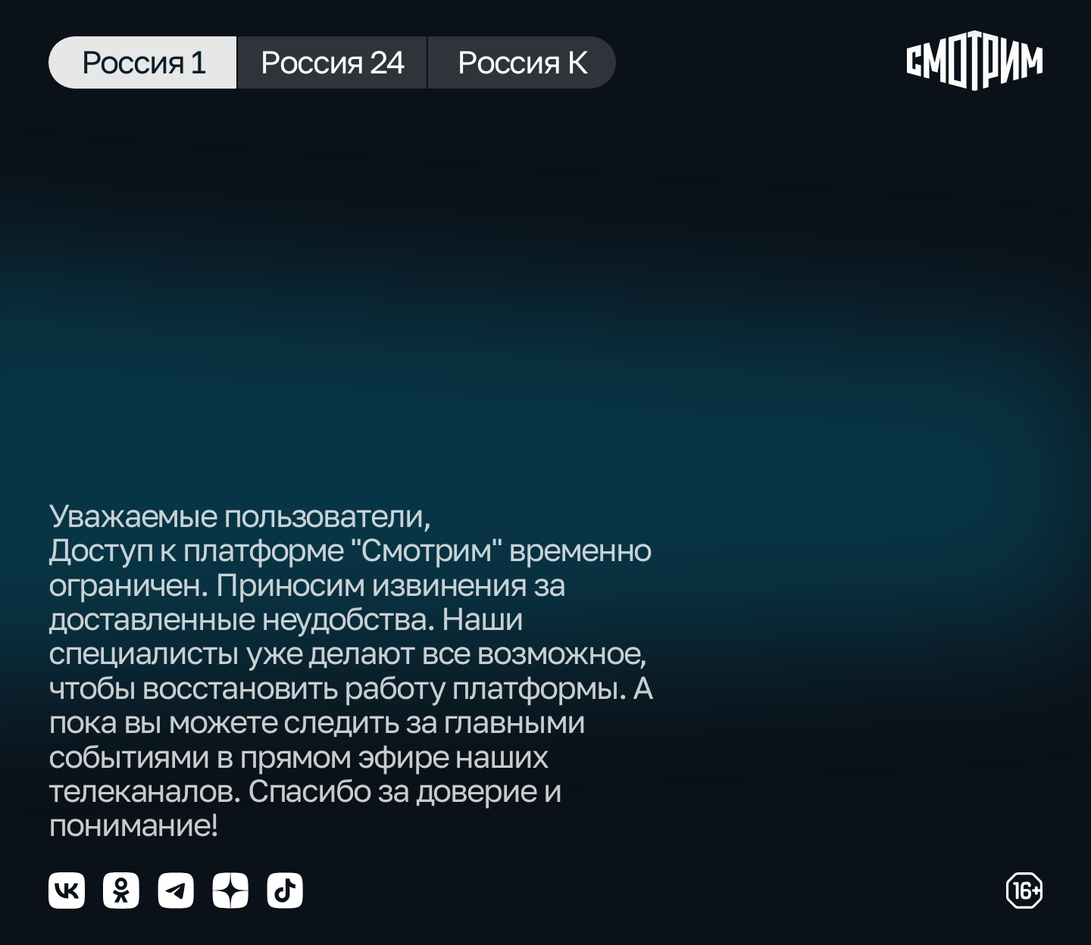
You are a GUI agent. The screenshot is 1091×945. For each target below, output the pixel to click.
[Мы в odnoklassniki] (121, 890)
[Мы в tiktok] (285, 890)
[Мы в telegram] (176, 890)
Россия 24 (332, 61)
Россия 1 (143, 61)
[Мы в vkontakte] (66, 890)
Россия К (522, 61)
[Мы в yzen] (230, 890)
